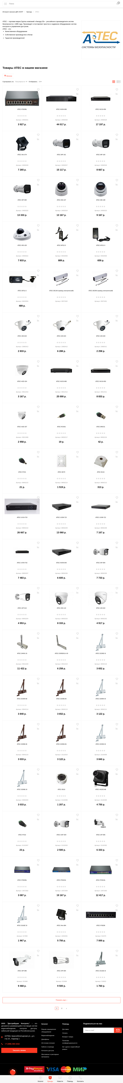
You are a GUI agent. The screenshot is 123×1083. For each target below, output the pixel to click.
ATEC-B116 (100, 472)
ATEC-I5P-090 (22, 200)
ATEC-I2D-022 (100, 608)
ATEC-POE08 (101, 926)
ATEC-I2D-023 (61, 336)
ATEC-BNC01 (101, 427)
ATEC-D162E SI (22, 926)
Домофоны (45, 1039)
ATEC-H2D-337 (22, 427)
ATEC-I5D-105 (22, 245)
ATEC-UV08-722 (101, 518)
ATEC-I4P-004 (61, 971)
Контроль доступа (48, 1050)
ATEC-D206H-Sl (101, 699)
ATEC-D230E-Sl (101, 654)
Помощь (66, 1024)
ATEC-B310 (61, 790)
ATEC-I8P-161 (61, 155)
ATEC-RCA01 (61, 427)
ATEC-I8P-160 (100, 155)
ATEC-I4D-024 (22, 336)
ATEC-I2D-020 (100, 336)
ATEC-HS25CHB (100, 790)
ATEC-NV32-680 (61, 381)
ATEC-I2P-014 (22, 608)
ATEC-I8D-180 (100, 200)
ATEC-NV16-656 (101, 109)
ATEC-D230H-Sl (101, 744)
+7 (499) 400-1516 (12, 1044)
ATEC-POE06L (22, 880)
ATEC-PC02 (22, 835)
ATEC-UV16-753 (22, 518)
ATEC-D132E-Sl (101, 971)
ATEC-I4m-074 (22, 155)
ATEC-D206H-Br (61, 744)
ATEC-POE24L (61, 880)
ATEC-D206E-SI (22, 790)
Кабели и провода (48, 1047)
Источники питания (48, 1043)
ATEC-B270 (61, 472)
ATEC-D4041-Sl (22, 654)
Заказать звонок (19, 1050)
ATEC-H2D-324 (22, 381)
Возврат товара (68, 1037)
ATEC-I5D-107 (61, 200)
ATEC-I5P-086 (22, 971)
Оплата (65, 1033)
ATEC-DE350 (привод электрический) (101, 291)
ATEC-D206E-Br (22, 744)
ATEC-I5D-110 (61, 608)
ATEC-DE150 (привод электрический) (61, 291)
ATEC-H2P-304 (61, 835)
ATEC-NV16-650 (101, 381)
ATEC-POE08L (22, 109)
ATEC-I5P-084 (100, 563)
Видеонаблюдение (48, 1035)
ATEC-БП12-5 (61, 245)
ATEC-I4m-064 (61, 926)
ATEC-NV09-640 (61, 563)
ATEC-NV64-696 (61, 109)
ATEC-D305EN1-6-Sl (61, 654)
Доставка (65, 1029)
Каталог (45, 1024)
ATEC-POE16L (100, 880)
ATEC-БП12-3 (100, 245)
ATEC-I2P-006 (100, 835)
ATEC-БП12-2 (22, 291)
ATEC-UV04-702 (22, 563)
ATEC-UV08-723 (61, 518)
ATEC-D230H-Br (22, 699)
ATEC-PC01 (22, 472)
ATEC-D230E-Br (61, 699)
